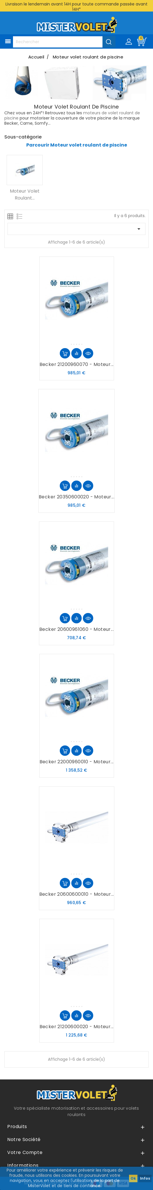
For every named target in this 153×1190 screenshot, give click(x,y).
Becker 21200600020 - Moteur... (77, 1026)
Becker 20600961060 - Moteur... (76, 629)
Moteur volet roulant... (25, 194)
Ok (133, 1178)
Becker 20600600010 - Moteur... (76, 894)
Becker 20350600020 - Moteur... (76, 497)
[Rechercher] (64, 42)
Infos (145, 1178)
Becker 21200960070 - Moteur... (77, 364)
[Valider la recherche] (108, 42)
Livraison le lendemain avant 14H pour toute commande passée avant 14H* (76, 6)
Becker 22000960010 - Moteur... (77, 761)
